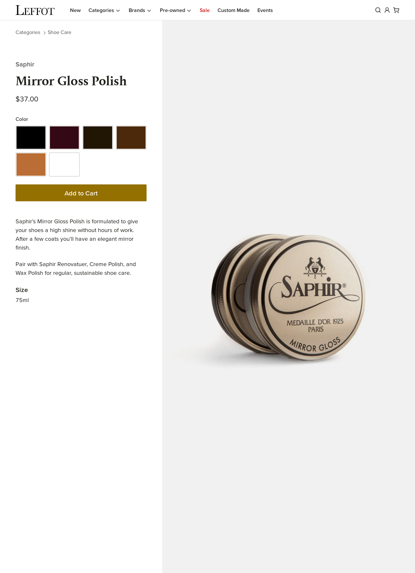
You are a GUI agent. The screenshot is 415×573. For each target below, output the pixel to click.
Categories (28, 32)
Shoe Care (59, 32)
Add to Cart (81, 193)
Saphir (25, 64)
